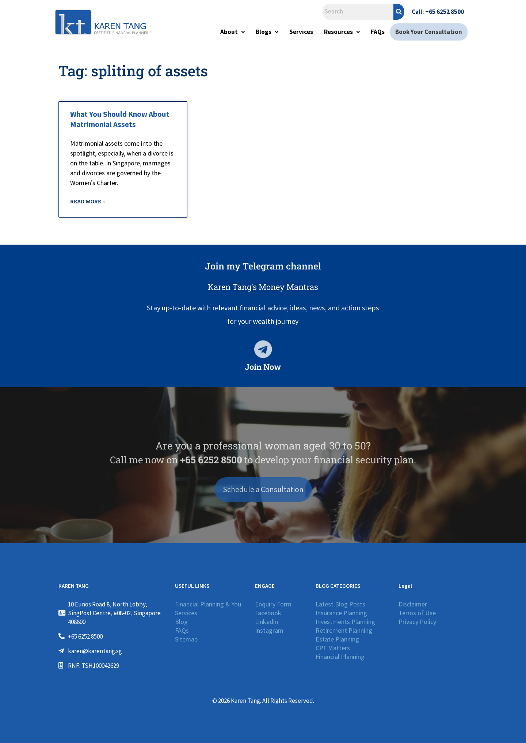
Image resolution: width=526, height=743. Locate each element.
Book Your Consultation (429, 32)
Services (302, 32)
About (233, 32)
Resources (343, 32)
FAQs (379, 32)
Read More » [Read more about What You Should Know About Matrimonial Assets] (87, 201)
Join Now (263, 366)
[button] (233, 32)
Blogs (268, 32)
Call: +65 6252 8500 (438, 12)
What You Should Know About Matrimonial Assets (119, 119)
